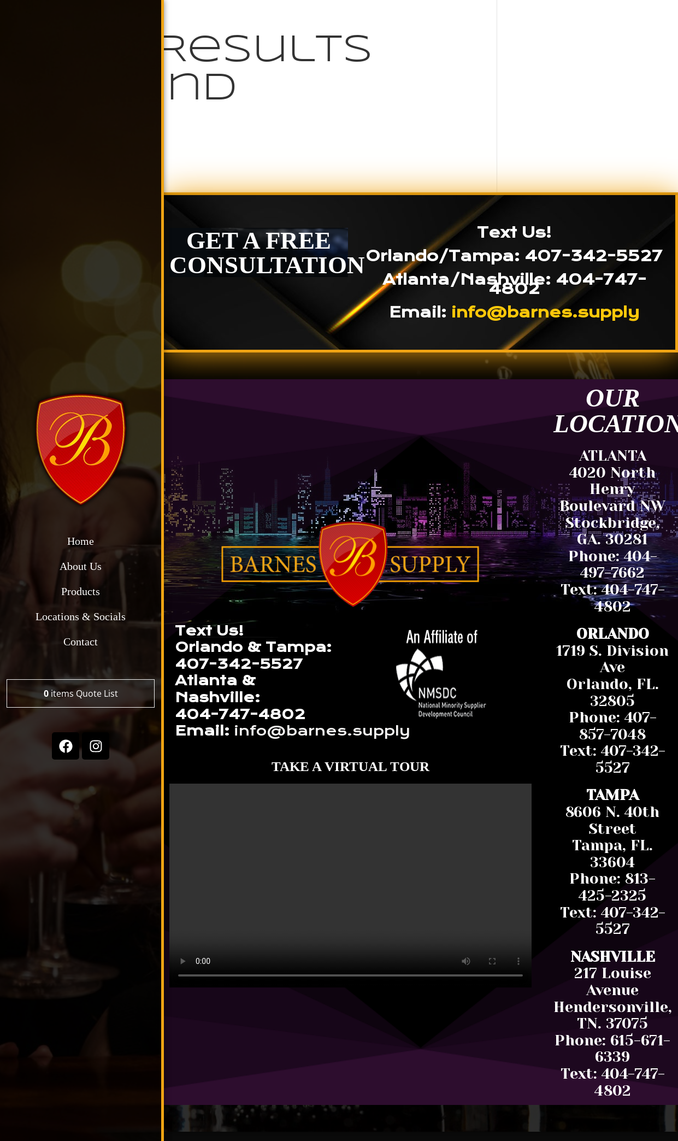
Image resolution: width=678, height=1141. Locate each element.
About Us (81, 567)
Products (80, 592)
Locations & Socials (81, 617)
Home (80, 542)
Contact (80, 642)
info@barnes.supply (545, 312)
